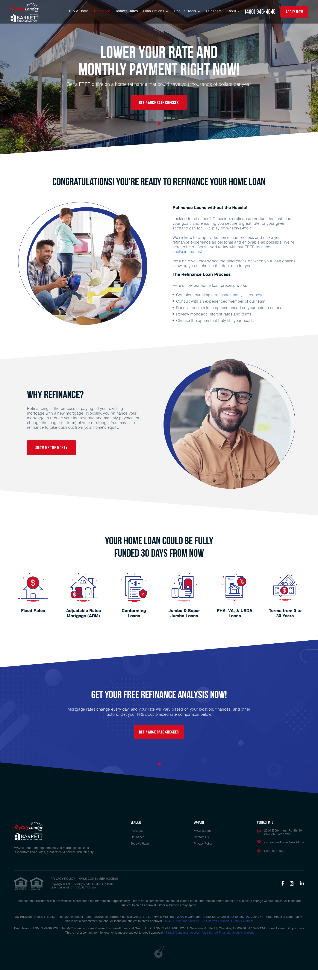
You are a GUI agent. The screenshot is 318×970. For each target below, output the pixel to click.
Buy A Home (79, 11)
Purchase (137, 830)
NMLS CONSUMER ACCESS (98, 878)
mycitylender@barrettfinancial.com (284, 842)
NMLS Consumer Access (182, 921)
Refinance (102, 11)
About (231, 11)
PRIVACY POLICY (63, 878)
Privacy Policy (203, 843)
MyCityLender (203, 830)
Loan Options (154, 11)
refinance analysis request (238, 295)
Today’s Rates (126, 11)
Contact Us (201, 837)
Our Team (213, 11)
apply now (294, 11)
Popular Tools (185, 11)
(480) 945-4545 (260, 11)
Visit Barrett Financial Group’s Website (227, 921)
